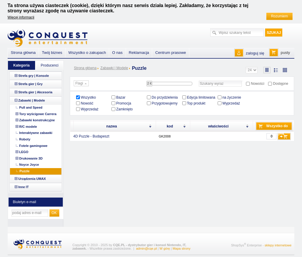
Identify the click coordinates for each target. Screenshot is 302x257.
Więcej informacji (21, 17)
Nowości (257, 84)
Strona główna (85, 68)
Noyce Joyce (29, 164)
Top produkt (196, 103)
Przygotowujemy (165, 103)
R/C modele (28, 126)
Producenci (49, 65)
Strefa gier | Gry (30, 84)
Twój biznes (52, 52)
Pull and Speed (30, 107)
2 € (149, 83)
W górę (165, 248)
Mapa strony (182, 248)
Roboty (24, 139)
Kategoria (21, 65)
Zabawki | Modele (114, 68)
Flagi (82, 83)
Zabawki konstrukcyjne (37, 120)
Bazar (120, 97)
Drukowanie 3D (30, 158)
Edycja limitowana (201, 97)
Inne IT (23, 187)
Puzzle (24, 171)
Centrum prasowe (170, 52)
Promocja (123, 103)
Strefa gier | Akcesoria (35, 92)
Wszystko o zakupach (87, 52)
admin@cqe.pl (146, 248)
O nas (117, 52)
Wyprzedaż (231, 103)
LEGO (23, 152)
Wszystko (88, 97)
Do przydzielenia (165, 97)
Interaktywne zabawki (35, 133)
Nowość (87, 103)
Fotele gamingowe (33, 145)
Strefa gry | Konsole (33, 75)
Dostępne (280, 84)
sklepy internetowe (278, 245)
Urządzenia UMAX (32, 178)
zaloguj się (255, 53)
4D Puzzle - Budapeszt (91, 136)
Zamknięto (124, 109)
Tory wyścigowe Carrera (37, 114)
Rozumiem (279, 16)
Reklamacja (139, 52)
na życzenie (231, 97)
